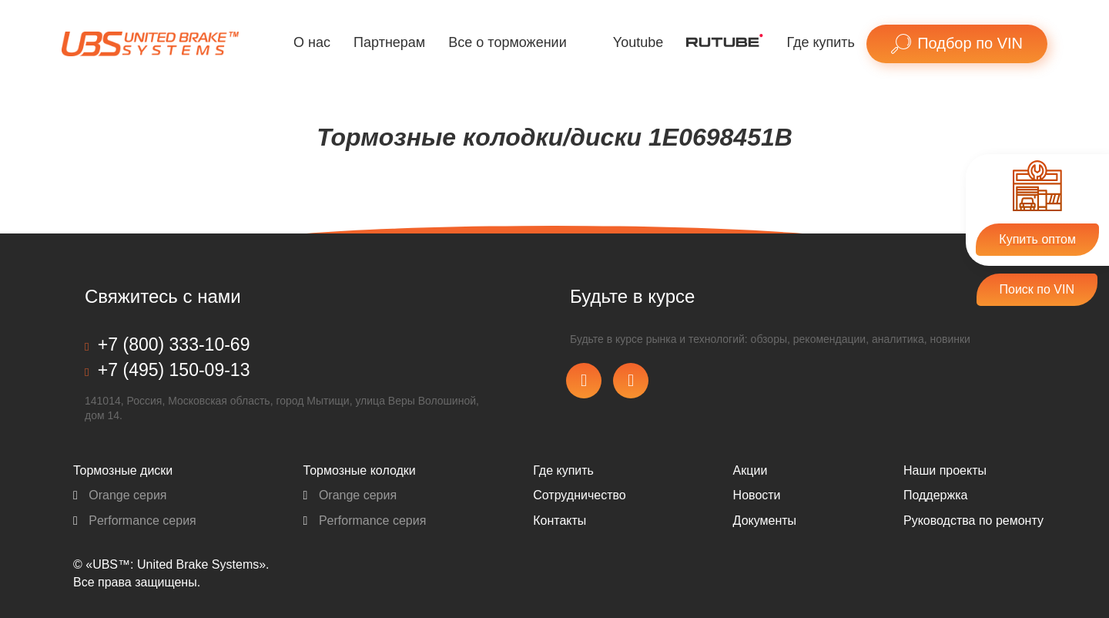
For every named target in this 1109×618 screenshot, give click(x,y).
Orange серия (120, 495)
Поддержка (935, 495)
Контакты (559, 520)
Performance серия (134, 520)
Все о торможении (507, 42)
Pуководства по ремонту (973, 520)
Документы (764, 520)
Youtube (638, 42)
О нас (311, 42)
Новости (757, 495)
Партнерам (389, 42)
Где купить (820, 42)
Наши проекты (945, 470)
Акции (750, 470)
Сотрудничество (579, 495)
